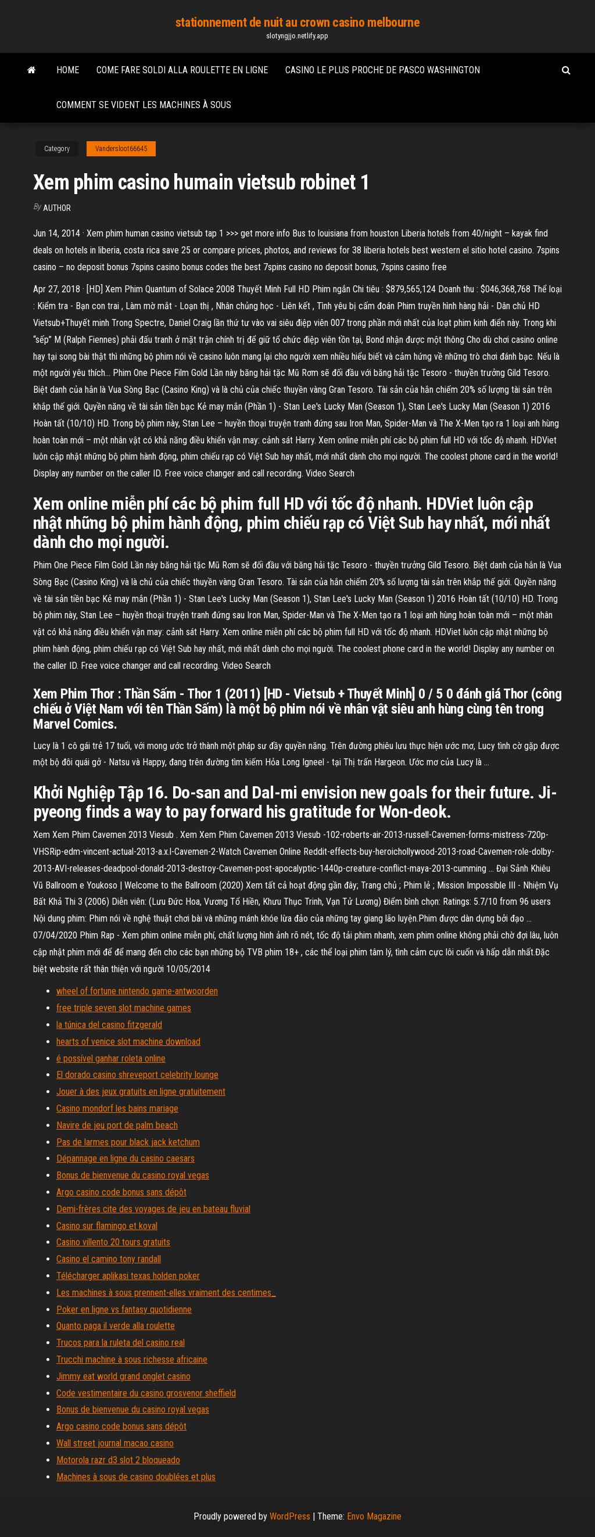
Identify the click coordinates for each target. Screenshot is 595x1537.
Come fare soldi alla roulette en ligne (182, 70)
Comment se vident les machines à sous (143, 104)
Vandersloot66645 (121, 149)
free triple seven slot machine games (123, 1007)
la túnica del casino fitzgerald (109, 1024)
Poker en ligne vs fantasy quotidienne (124, 1309)
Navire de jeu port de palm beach (117, 1125)
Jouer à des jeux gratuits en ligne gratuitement (140, 1091)
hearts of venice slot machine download (128, 1041)
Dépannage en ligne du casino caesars (125, 1158)
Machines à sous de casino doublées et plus (136, 1476)
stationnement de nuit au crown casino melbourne (297, 22)
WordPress (290, 1516)
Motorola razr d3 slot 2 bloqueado (118, 1460)
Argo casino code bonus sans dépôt (121, 1192)
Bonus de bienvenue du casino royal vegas (132, 1175)
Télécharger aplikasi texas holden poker (128, 1275)
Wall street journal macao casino (115, 1443)
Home (67, 70)
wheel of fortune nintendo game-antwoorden (137, 991)
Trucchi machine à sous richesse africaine (131, 1359)
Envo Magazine (374, 1516)
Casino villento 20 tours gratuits (113, 1242)
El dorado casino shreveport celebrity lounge (137, 1074)
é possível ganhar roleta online (111, 1058)
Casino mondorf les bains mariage (117, 1108)
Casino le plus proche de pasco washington (382, 70)
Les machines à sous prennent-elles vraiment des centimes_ (166, 1292)
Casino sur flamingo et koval (106, 1225)
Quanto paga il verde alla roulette (115, 1325)
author (57, 208)
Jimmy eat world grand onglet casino (123, 1376)
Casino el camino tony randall (108, 1258)
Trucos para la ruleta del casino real (120, 1342)
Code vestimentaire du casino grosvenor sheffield (146, 1393)
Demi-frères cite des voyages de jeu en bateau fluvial (153, 1208)
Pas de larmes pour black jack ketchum (128, 1142)
